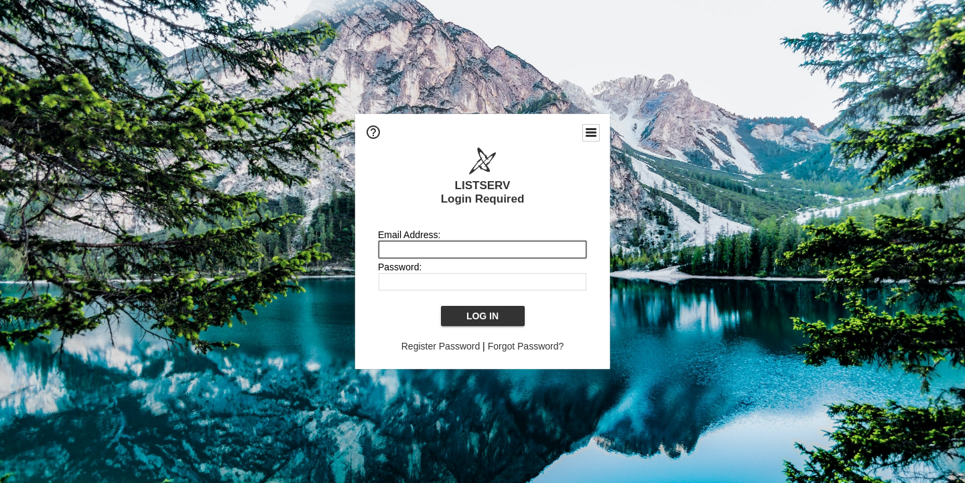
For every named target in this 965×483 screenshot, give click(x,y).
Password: (400, 267)
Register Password (440, 346)
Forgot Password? (526, 346)
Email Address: (409, 234)
